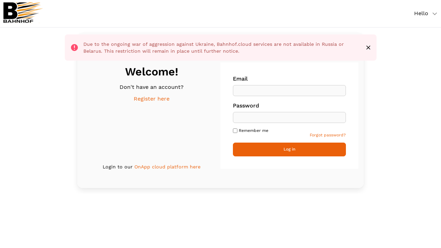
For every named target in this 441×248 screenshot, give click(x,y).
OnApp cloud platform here (167, 166)
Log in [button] (289, 149)
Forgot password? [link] (328, 135)
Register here (152, 98)
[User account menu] (424, 13)
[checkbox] (235, 130)
